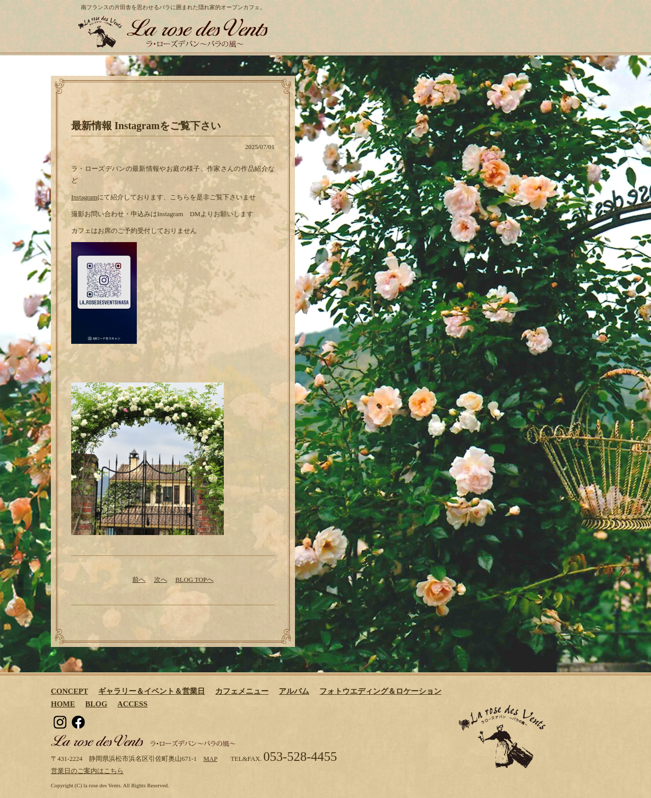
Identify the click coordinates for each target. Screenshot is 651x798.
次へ (160, 579)
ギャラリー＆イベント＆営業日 (151, 691)
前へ (138, 579)
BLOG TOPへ (194, 579)
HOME (63, 704)
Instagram (84, 197)
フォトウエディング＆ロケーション (380, 691)
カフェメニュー (242, 691)
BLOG (96, 704)
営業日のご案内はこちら (87, 771)
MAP (210, 758)
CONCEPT (69, 691)
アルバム (294, 691)
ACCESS (132, 704)
